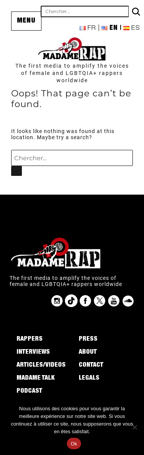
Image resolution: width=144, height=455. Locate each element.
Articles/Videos (41, 365)
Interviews (33, 352)
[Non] (134, 427)
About (88, 352)
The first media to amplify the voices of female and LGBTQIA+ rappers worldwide (72, 73)
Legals (89, 378)
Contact (91, 365)
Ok (74, 444)
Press (88, 339)
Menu (26, 21)
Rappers (30, 339)
